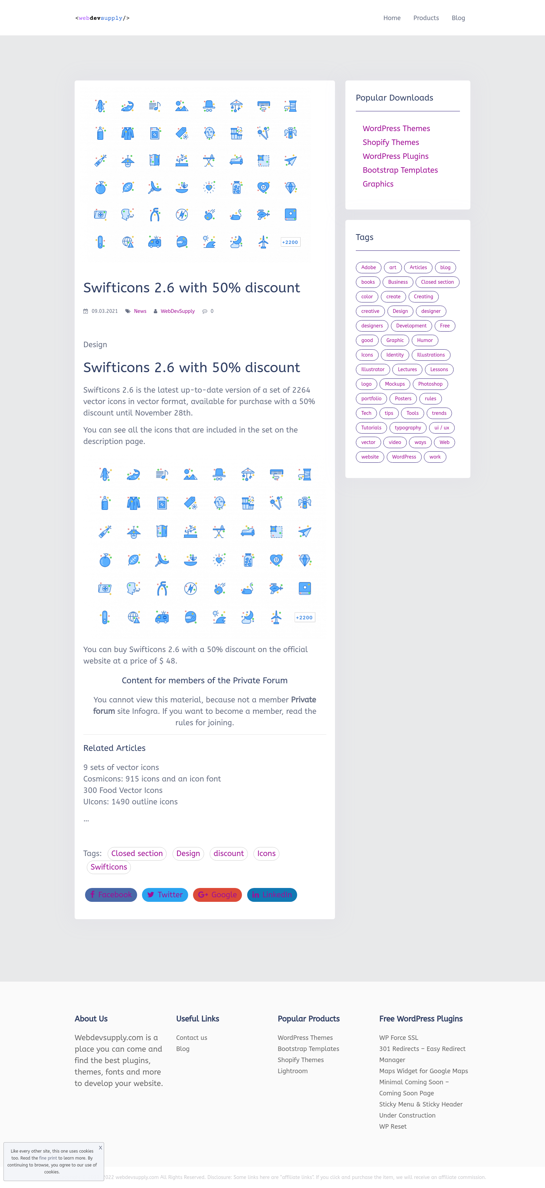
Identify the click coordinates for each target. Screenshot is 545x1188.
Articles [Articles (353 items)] (418, 268)
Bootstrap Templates (400, 170)
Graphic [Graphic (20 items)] (395, 340)
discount (228, 853)
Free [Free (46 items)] (445, 326)
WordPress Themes (396, 128)
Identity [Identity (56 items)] (395, 355)
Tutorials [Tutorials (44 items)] (371, 428)
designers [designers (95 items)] (372, 326)
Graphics (378, 184)
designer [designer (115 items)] (431, 311)
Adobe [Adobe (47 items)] (368, 268)
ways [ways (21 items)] (420, 442)
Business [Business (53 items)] (398, 282)
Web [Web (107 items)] (444, 442)
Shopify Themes (391, 142)
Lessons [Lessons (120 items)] (439, 370)
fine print (48, 1158)
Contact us (192, 1038)
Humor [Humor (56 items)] (425, 340)
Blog (458, 18)
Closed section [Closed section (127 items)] (437, 282)
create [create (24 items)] (393, 297)
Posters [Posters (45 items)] (403, 399)
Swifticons (109, 867)
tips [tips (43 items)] (389, 413)
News (140, 311)
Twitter (165, 894)
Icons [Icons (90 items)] (367, 355)
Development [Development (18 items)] (411, 326)
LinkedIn (272, 894)
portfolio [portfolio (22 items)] (371, 399)
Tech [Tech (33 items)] (366, 413)
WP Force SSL (398, 1038)
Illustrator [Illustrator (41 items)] (373, 370)
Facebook (111, 894)
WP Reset (393, 1126)
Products (426, 18)
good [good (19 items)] (367, 340)
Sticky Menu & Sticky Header (421, 1104)
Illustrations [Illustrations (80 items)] (431, 355)
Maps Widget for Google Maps (423, 1071)
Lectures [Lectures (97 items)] (407, 370)
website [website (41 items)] (370, 457)
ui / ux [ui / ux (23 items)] (442, 428)
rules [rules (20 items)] (430, 399)
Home (392, 18)
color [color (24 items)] (367, 297)
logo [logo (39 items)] (366, 384)
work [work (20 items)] (435, 457)
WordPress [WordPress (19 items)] (404, 457)
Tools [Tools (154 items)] (412, 413)
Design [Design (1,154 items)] (400, 311)
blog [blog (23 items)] (446, 268)
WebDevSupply (178, 311)
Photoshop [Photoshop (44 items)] (430, 384)
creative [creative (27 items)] (370, 311)
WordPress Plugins (396, 156)
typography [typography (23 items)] (408, 428)
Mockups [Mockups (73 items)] (395, 384)
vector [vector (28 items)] (368, 442)
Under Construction (407, 1115)
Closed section (137, 853)
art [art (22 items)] (392, 268)
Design (188, 853)
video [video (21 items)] (395, 442)
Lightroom (293, 1071)
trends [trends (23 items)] (439, 413)
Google (217, 894)
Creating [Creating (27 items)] (423, 297)
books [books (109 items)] (368, 282)
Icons (266, 853)
